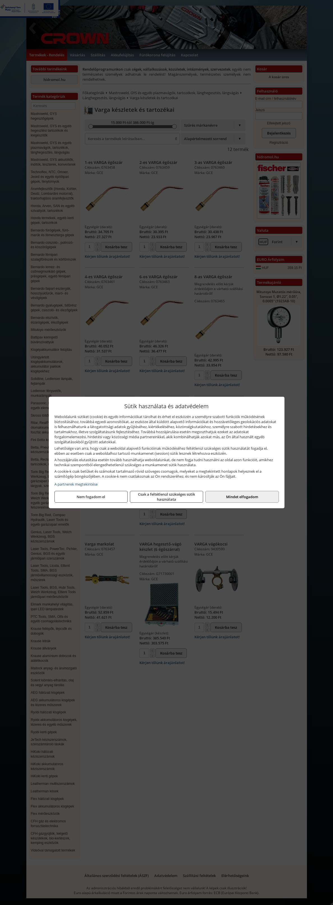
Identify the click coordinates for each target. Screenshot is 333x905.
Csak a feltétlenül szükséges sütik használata (166, 497)
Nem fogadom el (91, 496)
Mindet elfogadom (242, 496)
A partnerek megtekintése (76, 484)
